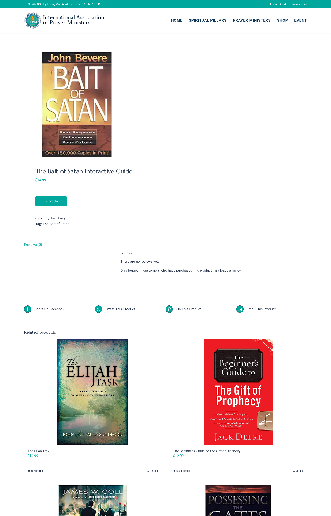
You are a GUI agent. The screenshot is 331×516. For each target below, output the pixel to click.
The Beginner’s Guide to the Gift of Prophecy (206, 451)
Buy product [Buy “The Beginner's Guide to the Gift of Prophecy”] (183, 470)
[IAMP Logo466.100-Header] (64, 14)
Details (154, 470)
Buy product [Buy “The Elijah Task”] (37, 470)
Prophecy (58, 218)
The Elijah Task (38, 451)
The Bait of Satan (56, 224)
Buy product (51, 201)
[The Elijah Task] (92, 392)
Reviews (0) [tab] (33, 245)
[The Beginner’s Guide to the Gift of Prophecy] (238, 392)
